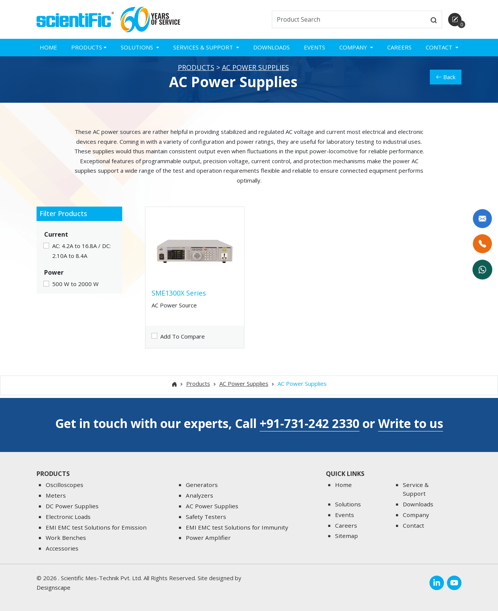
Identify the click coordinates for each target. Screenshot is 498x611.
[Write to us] (482, 219)
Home (48, 47)
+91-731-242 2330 (309, 423)
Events (314, 47)
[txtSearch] (349, 19)
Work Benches (66, 537)
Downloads (271, 47)
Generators (202, 484)
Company (416, 515)
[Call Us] (482, 244)
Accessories (62, 548)
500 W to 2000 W (75, 289)
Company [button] (354, 47)
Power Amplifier (208, 537)
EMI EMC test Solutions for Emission (96, 527)
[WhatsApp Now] (482, 269)
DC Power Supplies (72, 506)
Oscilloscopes (64, 484)
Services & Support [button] (204, 47)
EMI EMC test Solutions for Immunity (237, 527)
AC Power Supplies (255, 73)
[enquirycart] (454, 19)
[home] (75, 18)
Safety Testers (206, 516)
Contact (413, 525)
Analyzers (199, 495)
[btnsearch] (434, 19)
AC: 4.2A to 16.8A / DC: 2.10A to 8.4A (81, 256)
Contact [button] (440, 47)
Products (196, 73)
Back (445, 82)
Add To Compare (182, 341)
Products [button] (86, 47)
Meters (56, 495)
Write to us (410, 423)
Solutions (348, 504)
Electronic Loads (68, 516)
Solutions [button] (138, 47)
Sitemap (346, 535)
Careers (399, 47)
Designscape (53, 587)
